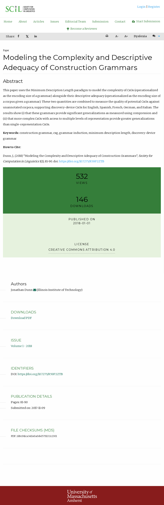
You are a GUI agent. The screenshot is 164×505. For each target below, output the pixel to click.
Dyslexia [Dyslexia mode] (140, 36)
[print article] (108, 36)
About (23, 21)
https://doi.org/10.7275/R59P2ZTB (81, 161)
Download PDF (21, 318)
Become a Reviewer (82, 28)
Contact (120, 21)
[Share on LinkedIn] (35, 36)
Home (8, 21)
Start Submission (146, 21)
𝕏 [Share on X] (27, 36)
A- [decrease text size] (117, 36)
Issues (54, 21)
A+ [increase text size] (126, 36)
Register (154, 7)
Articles (38, 21)
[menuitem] (148, 8)
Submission (100, 21)
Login (141, 7)
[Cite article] (155, 36)
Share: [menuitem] (10, 36)
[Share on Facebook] (19, 36)
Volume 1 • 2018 (21, 346)
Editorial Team (75, 21)
